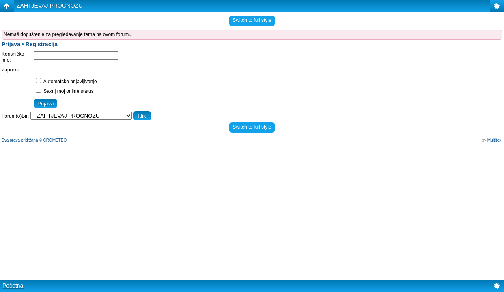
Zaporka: (11, 70)
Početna (12, 285)
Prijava (11, 44)
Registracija (42, 44)
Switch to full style (252, 20)
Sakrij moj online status (65, 91)
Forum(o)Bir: (15, 116)
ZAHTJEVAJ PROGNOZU (49, 5)
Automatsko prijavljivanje (66, 81)
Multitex (494, 140)
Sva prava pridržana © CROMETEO (34, 140)
